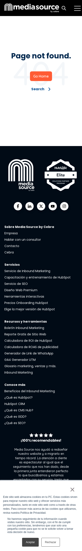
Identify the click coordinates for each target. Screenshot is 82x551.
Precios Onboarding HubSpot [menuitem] (26, 303)
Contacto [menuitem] (11, 246)
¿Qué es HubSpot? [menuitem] (18, 397)
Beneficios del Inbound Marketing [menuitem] (29, 391)
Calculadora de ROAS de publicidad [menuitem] (31, 347)
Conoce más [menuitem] (14, 385)
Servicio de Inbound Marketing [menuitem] (27, 271)
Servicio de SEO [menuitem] (16, 284)
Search (41, 89)
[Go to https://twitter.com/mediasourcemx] (41, 206)
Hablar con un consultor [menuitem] (22, 239)
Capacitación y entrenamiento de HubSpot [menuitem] (37, 277)
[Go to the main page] (31, 8)
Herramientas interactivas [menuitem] (24, 296)
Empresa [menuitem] (11, 233)
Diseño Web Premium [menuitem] (20, 290)
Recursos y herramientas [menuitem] (25, 321)
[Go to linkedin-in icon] (29, 206)
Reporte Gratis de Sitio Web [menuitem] (25, 334)
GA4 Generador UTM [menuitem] (20, 360)
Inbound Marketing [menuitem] (18, 372)
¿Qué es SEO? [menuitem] (15, 423)
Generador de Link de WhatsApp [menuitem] (28, 353)
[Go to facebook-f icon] (18, 206)
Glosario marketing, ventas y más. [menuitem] (30, 366)
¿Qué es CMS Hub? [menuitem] (18, 410)
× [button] (72, 489)
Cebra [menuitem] (9, 252)
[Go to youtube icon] (53, 206)
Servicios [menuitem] (12, 264)
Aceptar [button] (30, 542)
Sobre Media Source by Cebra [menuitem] (29, 227)
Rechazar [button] (50, 542)
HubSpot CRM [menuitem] (14, 404)
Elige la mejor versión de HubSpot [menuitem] (29, 309)
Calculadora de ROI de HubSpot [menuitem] (28, 340)
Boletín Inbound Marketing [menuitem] (24, 328)
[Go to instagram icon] (64, 206)
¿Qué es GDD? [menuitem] (15, 416)
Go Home (41, 76)
